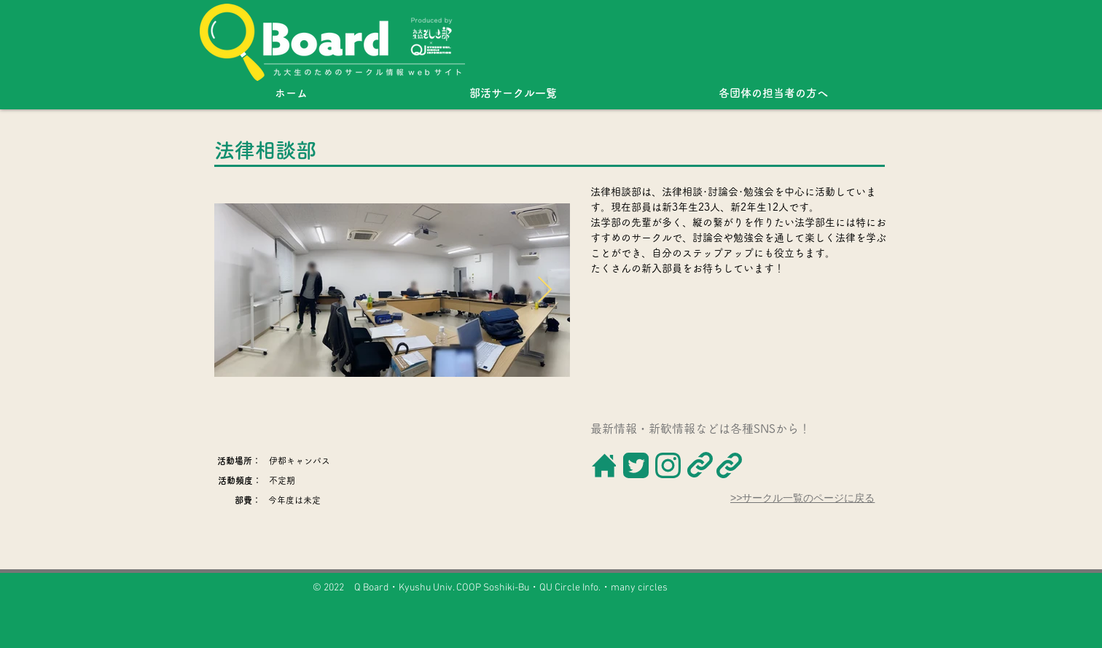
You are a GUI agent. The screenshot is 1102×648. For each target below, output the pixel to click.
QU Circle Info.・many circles (603, 588)
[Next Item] (544, 290)
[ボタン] (603, 465)
